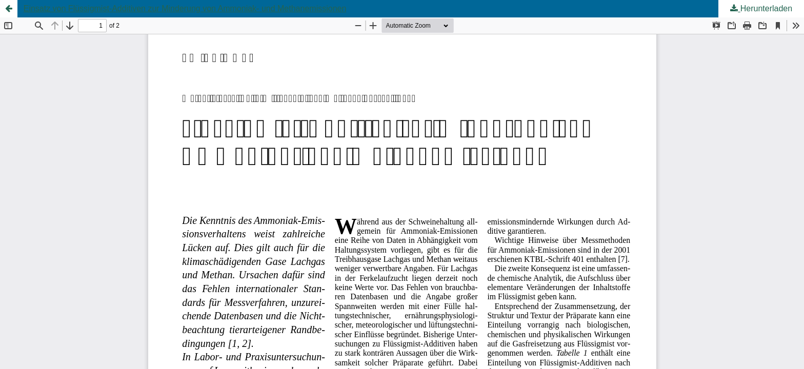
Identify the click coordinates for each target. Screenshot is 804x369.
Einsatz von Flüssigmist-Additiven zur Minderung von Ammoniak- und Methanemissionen (185, 8)
